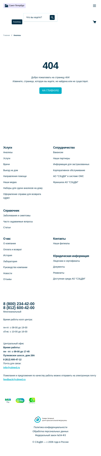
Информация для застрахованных (71, 164)
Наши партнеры (61, 158)
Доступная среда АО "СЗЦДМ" (69, 278)
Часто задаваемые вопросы (18, 221)
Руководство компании (15, 267)
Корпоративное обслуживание (69, 170)
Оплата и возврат (12, 249)
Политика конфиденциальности (50, 427)
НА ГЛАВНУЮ (50, 90)
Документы (59, 266)
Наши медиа (10, 182)
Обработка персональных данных (50, 431)
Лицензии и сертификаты (66, 261)
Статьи (7, 227)
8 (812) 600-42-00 (18, 308)
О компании (9, 243)
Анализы (17, 22)
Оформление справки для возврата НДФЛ (22, 196)
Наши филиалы (61, 243)
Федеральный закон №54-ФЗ (50, 435)
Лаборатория (10, 261)
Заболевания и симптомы (16, 215)
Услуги (6, 158)
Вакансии (58, 152)
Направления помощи (15, 176)
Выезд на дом (10, 170)
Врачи (6, 164)
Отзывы (7, 279)
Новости (7, 273)
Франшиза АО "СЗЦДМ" (65, 182)
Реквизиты (58, 273)
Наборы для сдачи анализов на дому (23, 188)
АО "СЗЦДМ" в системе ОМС (68, 176)
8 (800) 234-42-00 (18, 304)
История (7, 255)
